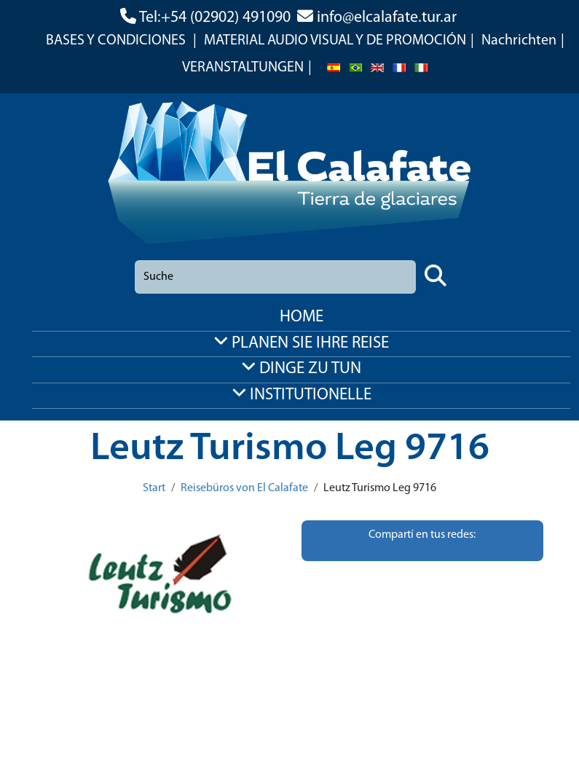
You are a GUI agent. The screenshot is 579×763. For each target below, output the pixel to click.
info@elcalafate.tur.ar (387, 17)
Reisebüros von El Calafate (244, 488)
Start (154, 488)
